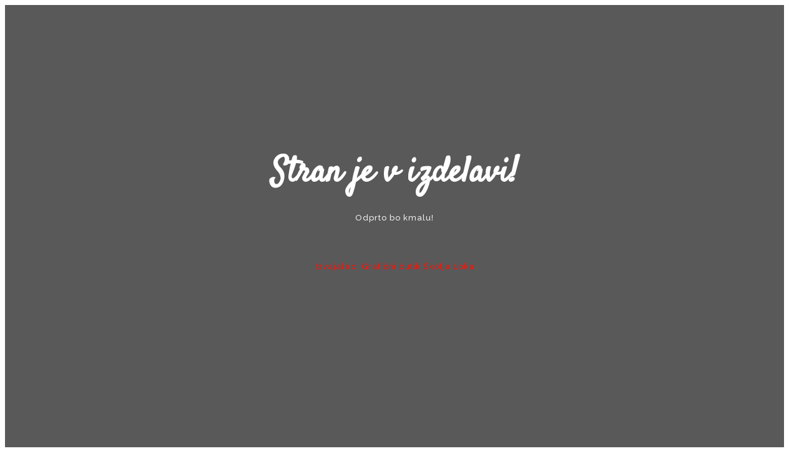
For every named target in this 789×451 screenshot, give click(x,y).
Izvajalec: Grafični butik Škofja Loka (394, 266)
